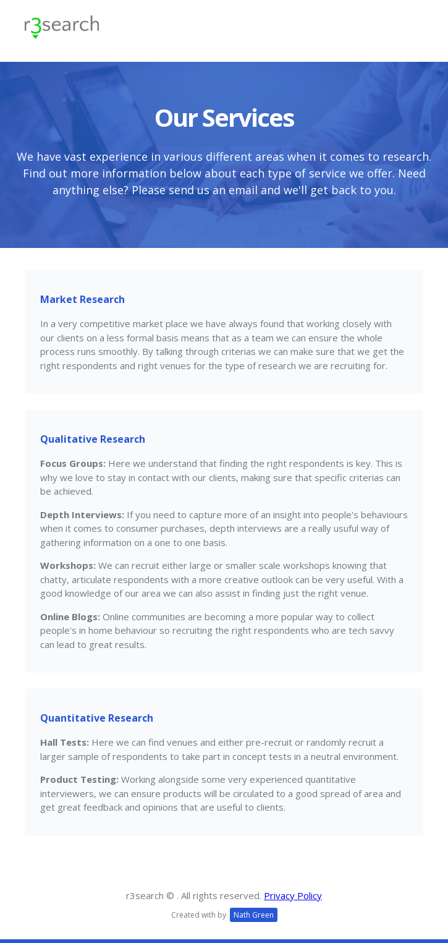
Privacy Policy (293, 895)
